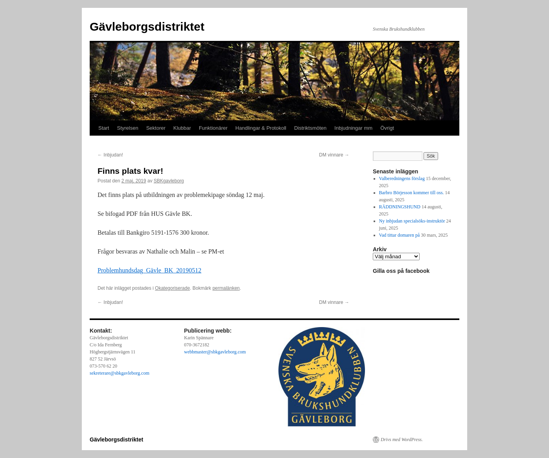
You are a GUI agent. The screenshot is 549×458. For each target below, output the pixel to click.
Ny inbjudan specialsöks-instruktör (412, 221)
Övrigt (387, 128)
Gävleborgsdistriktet (147, 26)
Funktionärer (213, 128)
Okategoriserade (172, 288)
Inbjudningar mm (353, 128)
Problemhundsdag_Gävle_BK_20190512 (149, 270)
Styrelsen (127, 128)
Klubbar (182, 128)
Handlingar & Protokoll (261, 128)
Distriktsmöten (310, 128)
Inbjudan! (110, 155)
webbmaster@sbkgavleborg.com (215, 352)
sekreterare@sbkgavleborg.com (119, 373)
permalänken (225, 288)
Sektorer (156, 128)
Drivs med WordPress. (402, 439)
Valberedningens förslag (402, 178)
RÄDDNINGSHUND (399, 207)
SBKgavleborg (169, 181)
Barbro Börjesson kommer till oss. (411, 192)
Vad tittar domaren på (399, 235)
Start (103, 128)
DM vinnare (334, 155)
